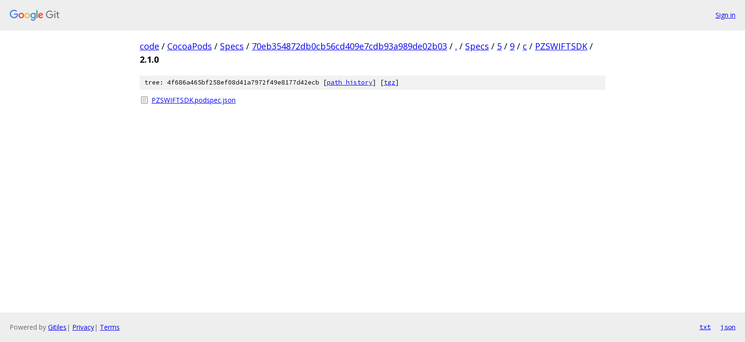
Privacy (83, 327)
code (149, 46)
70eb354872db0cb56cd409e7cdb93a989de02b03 (349, 46)
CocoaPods (189, 46)
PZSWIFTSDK (561, 46)
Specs (232, 46)
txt (705, 327)
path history (349, 82)
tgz (389, 82)
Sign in (725, 14)
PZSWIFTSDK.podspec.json (194, 99)
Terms (110, 327)
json (727, 327)
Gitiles (57, 327)
